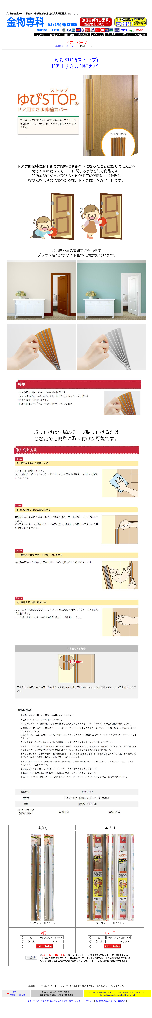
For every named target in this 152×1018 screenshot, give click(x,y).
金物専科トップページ (63, 46)
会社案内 (122, 1001)
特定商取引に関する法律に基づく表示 (57, 1001)
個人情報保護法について (105, 1001)
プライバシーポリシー (84, 1001)
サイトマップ (33, 1001)
